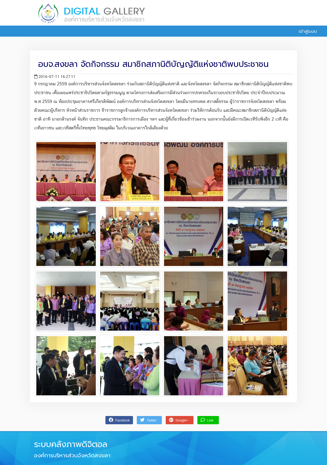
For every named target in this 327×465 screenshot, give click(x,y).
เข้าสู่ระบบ (305, 31)
